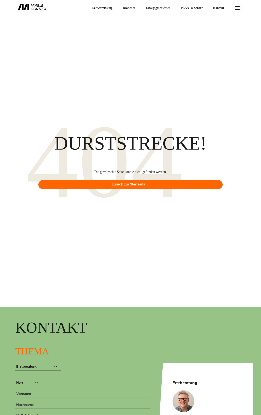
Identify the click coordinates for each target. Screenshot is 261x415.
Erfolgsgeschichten (158, 8)
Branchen (129, 8)
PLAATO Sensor (192, 8)
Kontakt (218, 8)
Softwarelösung (102, 8)
